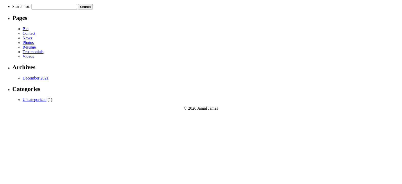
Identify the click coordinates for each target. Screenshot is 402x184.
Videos (28, 56)
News (27, 38)
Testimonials (33, 52)
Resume (29, 47)
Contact (29, 33)
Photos (28, 42)
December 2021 (36, 78)
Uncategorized (34, 99)
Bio (25, 29)
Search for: (21, 6)
